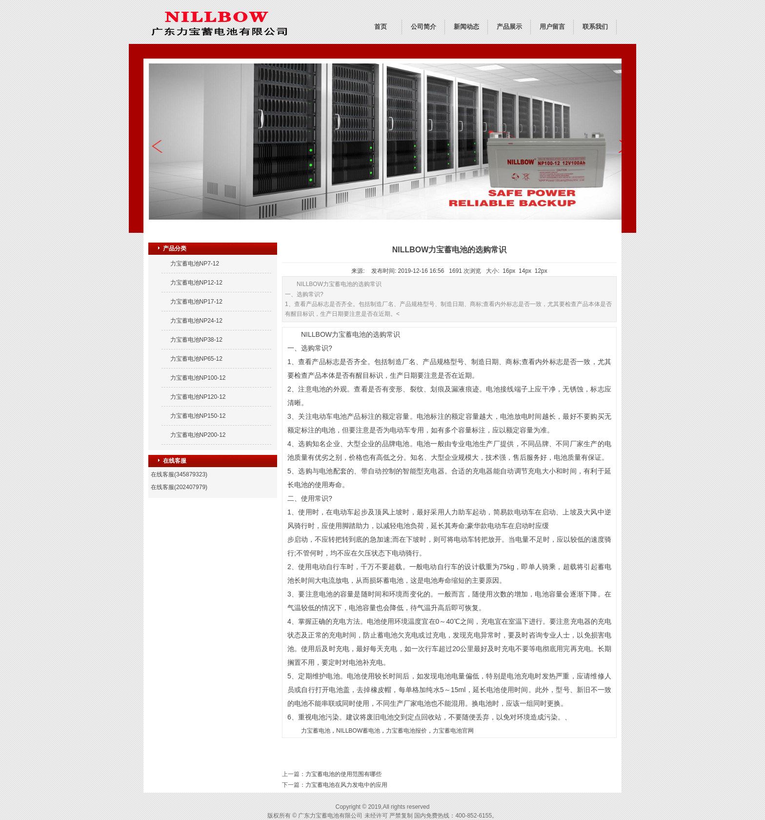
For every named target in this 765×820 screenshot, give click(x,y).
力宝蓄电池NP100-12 (198, 377)
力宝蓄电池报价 (406, 730)
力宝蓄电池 (315, 730)
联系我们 (595, 26)
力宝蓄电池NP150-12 (198, 415)
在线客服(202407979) (179, 487)
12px (541, 270)
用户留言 (552, 26)
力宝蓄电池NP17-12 (196, 301)
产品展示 (509, 26)
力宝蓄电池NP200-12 (198, 434)
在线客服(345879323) (179, 474)
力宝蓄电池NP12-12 (196, 282)
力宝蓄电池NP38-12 (196, 339)
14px (525, 270)
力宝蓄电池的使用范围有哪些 (343, 774)
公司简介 (423, 26)
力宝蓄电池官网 (453, 730)
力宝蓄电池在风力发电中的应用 (346, 784)
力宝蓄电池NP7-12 (195, 263)
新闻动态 (466, 26)
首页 (380, 26)
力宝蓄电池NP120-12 (198, 396)
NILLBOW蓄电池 (358, 730)
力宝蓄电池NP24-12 (196, 320)
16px (509, 270)
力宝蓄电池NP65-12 (196, 358)
